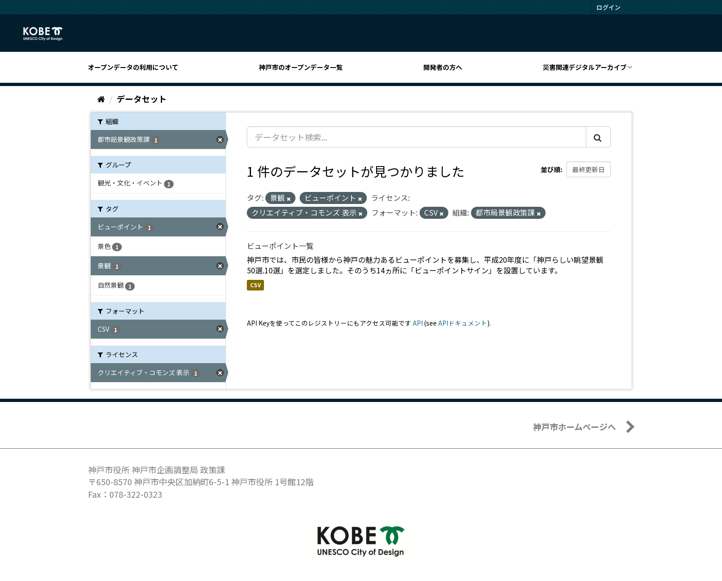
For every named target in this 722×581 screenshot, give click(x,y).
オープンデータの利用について (133, 67)
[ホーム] (101, 99)
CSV (255, 285)
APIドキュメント (462, 323)
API (418, 323)
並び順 (550, 169)
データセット (142, 99)
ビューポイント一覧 (280, 245)
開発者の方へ (442, 67)
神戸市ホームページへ (574, 426)
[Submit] (598, 137)
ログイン (608, 7)
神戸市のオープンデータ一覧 (301, 67)
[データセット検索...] (416, 137)
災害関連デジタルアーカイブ (585, 67)
